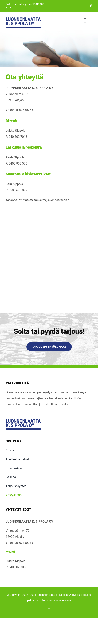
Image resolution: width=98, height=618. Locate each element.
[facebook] (90, 5)
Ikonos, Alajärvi (62, 600)
